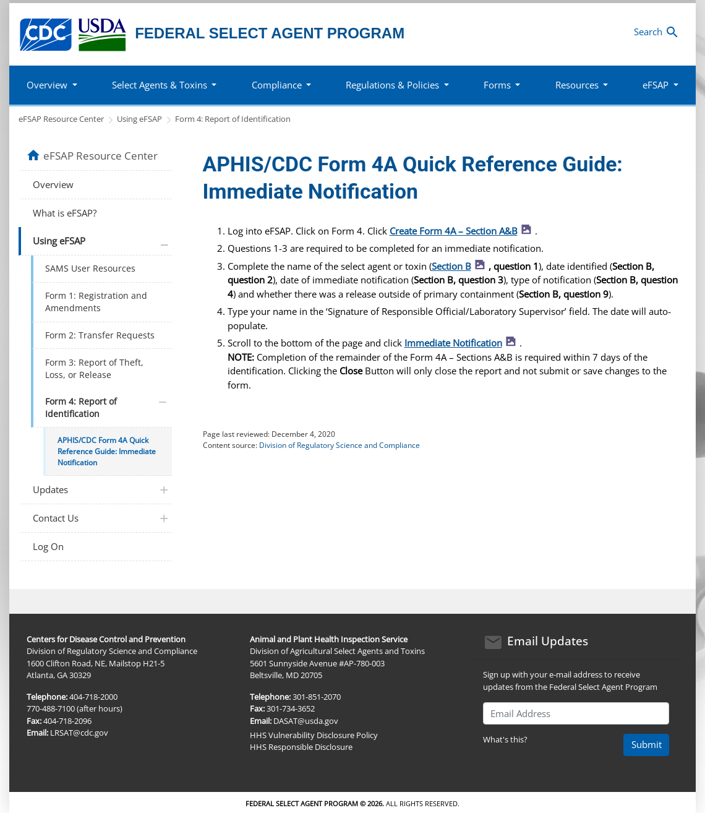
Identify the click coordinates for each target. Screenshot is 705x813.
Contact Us (56, 518)
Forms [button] (497, 85)
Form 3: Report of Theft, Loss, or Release (94, 369)
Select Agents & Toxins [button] (159, 85)
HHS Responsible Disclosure (301, 746)
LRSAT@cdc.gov (79, 732)
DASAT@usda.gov (305, 720)
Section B (460, 266)
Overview (53, 184)
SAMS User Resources (90, 268)
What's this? (505, 739)
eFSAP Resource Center (61, 118)
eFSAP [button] (656, 85)
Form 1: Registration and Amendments (96, 302)
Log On (48, 546)
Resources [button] (577, 85)
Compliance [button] (277, 85)
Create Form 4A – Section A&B (463, 231)
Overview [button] (47, 85)
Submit (646, 744)
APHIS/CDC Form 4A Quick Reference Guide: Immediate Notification (107, 451)
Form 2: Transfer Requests (100, 335)
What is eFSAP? (64, 213)
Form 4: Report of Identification (233, 118)
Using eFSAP (139, 118)
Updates (50, 489)
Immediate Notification (462, 343)
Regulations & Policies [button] (392, 85)
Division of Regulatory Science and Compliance (339, 445)
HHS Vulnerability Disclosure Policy (314, 735)
